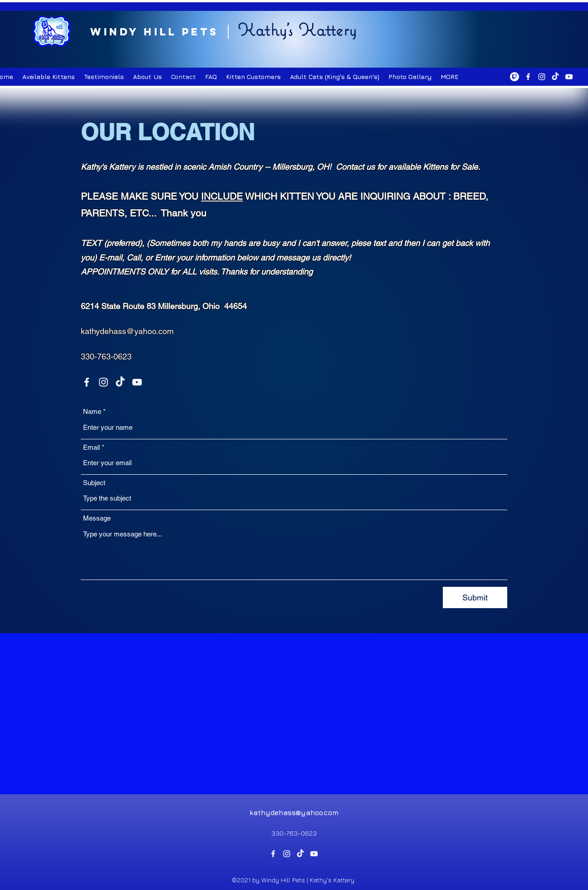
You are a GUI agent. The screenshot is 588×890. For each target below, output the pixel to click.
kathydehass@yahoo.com (127, 331)
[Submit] (475, 597)
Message (97, 518)
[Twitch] (514, 76)
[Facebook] (528, 76)
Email (91, 447)
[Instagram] (541, 76)
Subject (94, 482)
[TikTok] (555, 76)
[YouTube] (568, 76)
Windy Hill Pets (154, 31)
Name (92, 411)
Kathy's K (277, 29)
